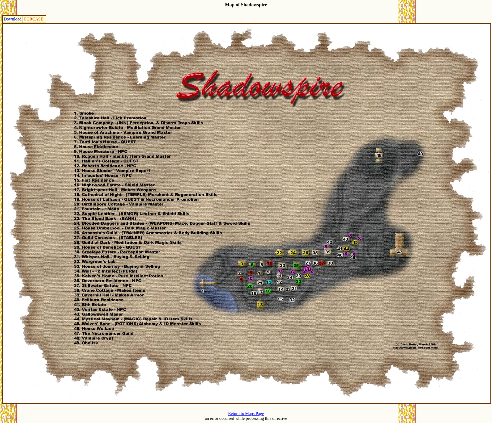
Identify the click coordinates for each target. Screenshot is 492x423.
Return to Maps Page (246, 413)
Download (13, 19)
